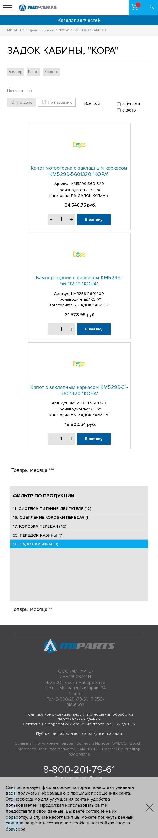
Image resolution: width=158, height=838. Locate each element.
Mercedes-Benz (32, 749)
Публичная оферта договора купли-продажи (79, 733)
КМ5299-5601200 (87, 293)
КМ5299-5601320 (87, 183)
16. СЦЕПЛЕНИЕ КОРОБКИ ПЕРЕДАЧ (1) (51, 517)
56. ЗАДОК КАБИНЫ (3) (35, 544)
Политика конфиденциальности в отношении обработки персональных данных (79, 717)
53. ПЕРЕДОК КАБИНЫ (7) (38, 535)
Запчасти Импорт (93, 743)
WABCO (119, 743)
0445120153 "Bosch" (96, 749)
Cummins (23, 743)
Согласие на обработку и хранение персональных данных (79, 724)
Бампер (15, 71)
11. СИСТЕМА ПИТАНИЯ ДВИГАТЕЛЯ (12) (52, 508)
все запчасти (62, 749)
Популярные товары (54, 743)
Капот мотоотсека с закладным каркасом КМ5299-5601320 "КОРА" (79, 171)
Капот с (51, 71)
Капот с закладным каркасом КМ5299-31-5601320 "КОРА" (79, 390)
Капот (33, 71)
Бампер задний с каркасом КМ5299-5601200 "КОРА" (79, 280)
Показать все (19, 90)
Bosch (135, 743)
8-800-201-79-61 (79, 770)
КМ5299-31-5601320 (87, 403)
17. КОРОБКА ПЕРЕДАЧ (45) (39, 526)
